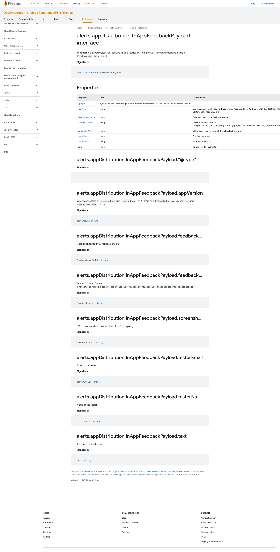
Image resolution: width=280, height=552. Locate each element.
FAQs (203, 536)
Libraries (47, 532)
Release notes (207, 532)
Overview (8, 19)
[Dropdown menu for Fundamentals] (36, 19)
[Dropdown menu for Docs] (94, 3)
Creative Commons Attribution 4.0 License (156, 471)
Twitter (125, 527)
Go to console (267, 3)
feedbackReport (85, 122)
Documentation (14, 13)
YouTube (126, 532)
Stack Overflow (208, 522)
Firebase (80, 28)
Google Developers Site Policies (130, 474)
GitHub (46, 536)
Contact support (208, 518)
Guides (46, 518)
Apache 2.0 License (89, 474)
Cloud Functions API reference (51, 13)
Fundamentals (26, 19)
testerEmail (83, 136)
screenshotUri (84, 131)
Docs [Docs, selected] (88, 3)
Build (32, 3)
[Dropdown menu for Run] (52, 3)
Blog (253, 3)
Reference (142, 28)
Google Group (208, 527)
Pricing (76, 3)
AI (43, 19)
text (80, 147)
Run (47, 3)
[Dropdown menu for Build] (38, 3)
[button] (17, 24)
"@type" (81, 103)
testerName (83, 141)
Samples (102, 19)
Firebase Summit (130, 522)
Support (104, 3)
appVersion (83, 109)
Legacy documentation (212, 541)
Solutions (63, 3)
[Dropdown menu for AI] (48, 19)
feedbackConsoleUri (87, 117)
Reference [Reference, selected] (87, 19)
